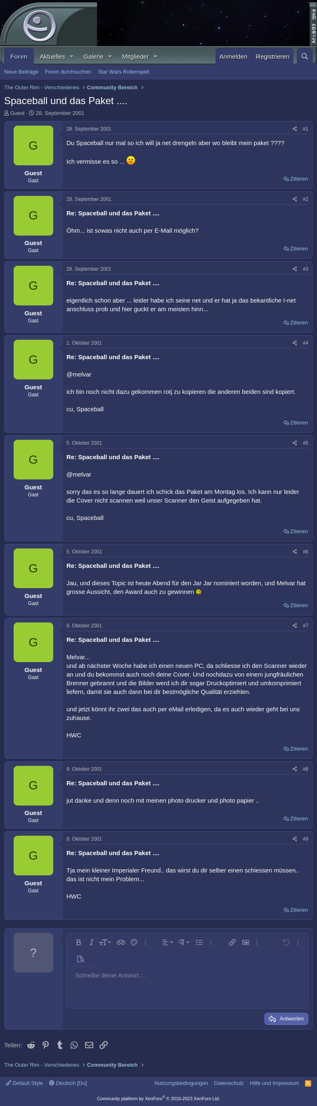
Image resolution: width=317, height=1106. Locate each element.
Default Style (24, 1083)
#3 (305, 269)
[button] (71, 56)
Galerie (93, 56)
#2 (305, 199)
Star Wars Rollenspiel (123, 72)
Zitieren (299, 179)
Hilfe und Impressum (274, 1083)
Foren (19, 56)
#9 (305, 839)
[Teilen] (295, 129)
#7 (305, 626)
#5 (305, 443)
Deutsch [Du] (68, 1083)
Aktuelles (52, 56)
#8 (305, 769)
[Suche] (305, 56)
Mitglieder (135, 56)
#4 (305, 343)
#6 (305, 552)
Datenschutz (229, 1083)
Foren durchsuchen (68, 72)
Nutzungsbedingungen (181, 1083)
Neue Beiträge (21, 72)
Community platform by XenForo (158, 1098)
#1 (305, 129)
